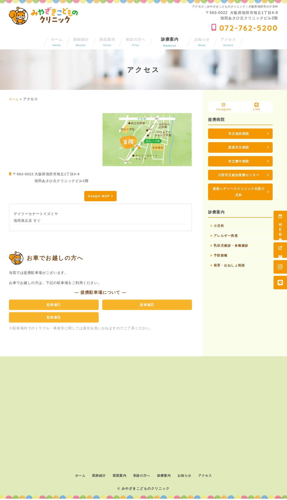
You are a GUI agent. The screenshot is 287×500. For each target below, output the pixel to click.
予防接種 (221, 259)
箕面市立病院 (239, 148)
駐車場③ (53, 318)
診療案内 (181, 40)
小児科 (219, 228)
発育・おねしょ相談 (230, 269)
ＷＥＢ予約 (280, 225)
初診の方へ (141, 40)
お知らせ (219, 40)
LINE (257, 107)
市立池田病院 (239, 134)
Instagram (223, 107)
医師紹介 (63, 40)
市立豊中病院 (239, 162)
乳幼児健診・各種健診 (232, 249)
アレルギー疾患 (227, 239)
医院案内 (101, 40)
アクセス (257, 40)
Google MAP (98, 196)
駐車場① (53, 305)
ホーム (27, 40)
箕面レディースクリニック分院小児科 (239, 193)
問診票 (280, 250)
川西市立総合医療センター (239, 176)
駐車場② (147, 305)
